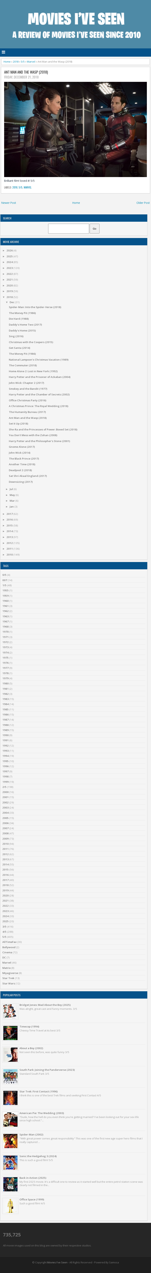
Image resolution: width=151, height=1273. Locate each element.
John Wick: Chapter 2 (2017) (26, 383)
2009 (5, 838)
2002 (5, 802)
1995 (5, 761)
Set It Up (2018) (18, 423)
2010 (9, 554)
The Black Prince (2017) (24, 458)
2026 (9, 250)
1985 (5, 709)
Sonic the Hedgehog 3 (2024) (38, 1156)
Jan (12, 506)
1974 (5, 652)
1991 (5, 740)
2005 (5, 818)
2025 (9, 256)
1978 (5, 673)
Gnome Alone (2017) (22, 447)
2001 (5, 797)
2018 (15, 61)
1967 (5, 621)
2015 (9, 525)
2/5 (4, 787)
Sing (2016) (16, 336)
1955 (5, 590)
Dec (12, 302)
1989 (5, 730)
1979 (5, 678)
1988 (5, 725)
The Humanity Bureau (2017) (27, 412)
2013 (9, 537)
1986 (5, 714)
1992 (5, 745)
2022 (9, 274)
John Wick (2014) (19, 452)
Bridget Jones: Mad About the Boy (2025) (45, 1005)
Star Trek (8, 978)
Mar (12, 500)
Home (7, 61)
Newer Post (8, 203)
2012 (9, 543)
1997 (5, 771)
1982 (5, 694)
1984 (5, 704)
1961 (5, 606)
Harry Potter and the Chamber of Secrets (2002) (39, 394)
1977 (5, 668)
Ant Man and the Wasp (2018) (26, 72)
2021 (9, 279)
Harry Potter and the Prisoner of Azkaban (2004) (39, 377)
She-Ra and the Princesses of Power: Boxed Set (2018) (43, 429)
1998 (5, 776)
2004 (5, 812)
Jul (12, 489)
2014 (9, 531)
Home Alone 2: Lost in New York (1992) (33, 371)
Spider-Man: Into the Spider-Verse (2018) (35, 307)
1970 (5, 631)
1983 (5, 699)
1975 (5, 657)
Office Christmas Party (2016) (27, 400)
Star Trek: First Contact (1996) (38, 1091)
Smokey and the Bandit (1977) (28, 388)
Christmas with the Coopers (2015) (31, 342)
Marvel (31, 61)
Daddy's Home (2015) (22, 330)
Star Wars (8, 983)
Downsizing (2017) (21, 482)
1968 (5, 626)
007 (4, 580)
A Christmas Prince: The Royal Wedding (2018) (38, 406)
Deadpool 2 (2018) (20, 470)
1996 (5, 766)
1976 (5, 663)
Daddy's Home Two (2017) (25, 324)
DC (4, 957)
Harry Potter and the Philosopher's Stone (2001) (39, 441)
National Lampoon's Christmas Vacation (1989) (38, 359)
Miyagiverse (10, 973)
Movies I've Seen (57, 1262)
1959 (5, 595)
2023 (9, 268)
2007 (5, 828)
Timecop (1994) (29, 1026)
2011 (9, 548)
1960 (5, 601)
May (13, 495)
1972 (5, 642)
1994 (5, 756)
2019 (9, 291)
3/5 (4, 926)
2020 (9, 285)
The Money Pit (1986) (22, 313)
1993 (5, 750)
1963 (5, 616)
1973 (5, 647)
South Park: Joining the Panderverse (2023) (47, 1070)
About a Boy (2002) (31, 1048)
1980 (5, 683)
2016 (9, 519)
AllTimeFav (9, 942)
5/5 (23, 61)
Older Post (143, 203)
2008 (5, 833)
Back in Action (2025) (32, 1178)
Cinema (7, 952)
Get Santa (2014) (19, 348)
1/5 (4, 585)
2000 (5, 792)
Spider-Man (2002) (31, 1134)
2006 (5, 823)
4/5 (4, 931)
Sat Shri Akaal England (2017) (28, 476)
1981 (5, 689)
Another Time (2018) (22, 464)
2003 (5, 807)
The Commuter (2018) (23, 365)
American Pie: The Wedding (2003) (41, 1113)
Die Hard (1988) (19, 318)
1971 (5, 637)
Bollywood (9, 947)
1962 (5, 611)
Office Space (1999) (31, 1199)
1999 (5, 782)
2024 (9, 262)
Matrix (6, 968)
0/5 (4, 575)
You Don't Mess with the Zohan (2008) (33, 435)
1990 (5, 735)
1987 (5, 719)
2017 (9, 514)
